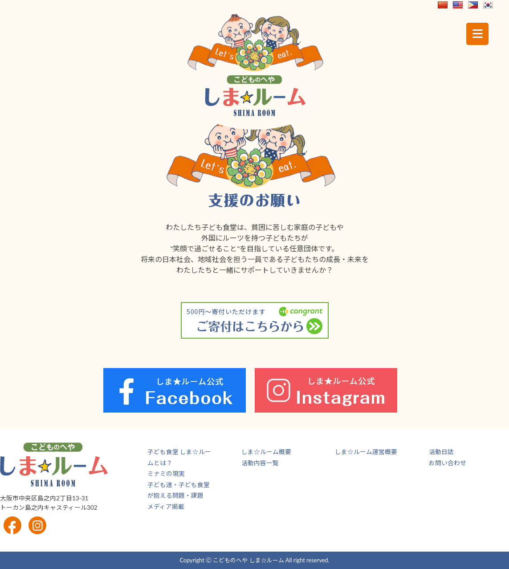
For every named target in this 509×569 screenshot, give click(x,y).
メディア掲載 (165, 506)
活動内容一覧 (260, 463)
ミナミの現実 (166, 473)
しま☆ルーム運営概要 (366, 451)
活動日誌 (441, 451)
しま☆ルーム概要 (266, 451)
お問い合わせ (447, 463)
